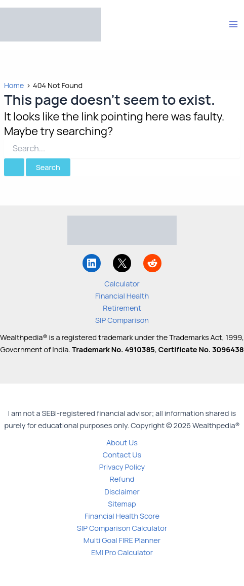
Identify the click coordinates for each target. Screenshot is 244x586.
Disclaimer (122, 491)
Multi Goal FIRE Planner (122, 540)
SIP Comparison (122, 320)
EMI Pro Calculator (122, 552)
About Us (122, 442)
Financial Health (122, 295)
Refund (122, 479)
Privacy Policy (122, 467)
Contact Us (122, 454)
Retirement (122, 308)
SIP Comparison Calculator (122, 528)
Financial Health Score (122, 516)
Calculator (122, 283)
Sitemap (122, 503)
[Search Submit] (14, 167)
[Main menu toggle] (233, 24)
